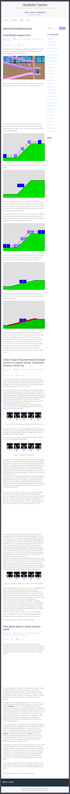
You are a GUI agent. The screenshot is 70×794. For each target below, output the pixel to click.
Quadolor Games (35, 4)
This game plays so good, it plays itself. (22, 628)
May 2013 (50, 119)
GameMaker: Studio (30, 39)
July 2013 (50, 112)
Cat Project (19, 39)
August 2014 (51, 71)
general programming (23, 369)
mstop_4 (8, 39)
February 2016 (52, 42)
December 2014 (52, 58)
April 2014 (50, 83)
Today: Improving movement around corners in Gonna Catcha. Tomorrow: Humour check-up (24, 362)
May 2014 (50, 80)
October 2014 (51, 64)
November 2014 (52, 61)
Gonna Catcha (34, 369)
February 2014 (52, 90)
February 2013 (52, 128)
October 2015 (51, 51)
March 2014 (51, 87)
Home (6, 20)
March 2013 (51, 125)
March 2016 (51, 39)
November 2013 (52, 99)
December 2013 (52, 96)
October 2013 (51, 103)
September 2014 (52, 67)
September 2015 (52, 55)
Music (22, 20)
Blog (28, 20)
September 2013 (52, 106)
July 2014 (50, 74)
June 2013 (50, 115)
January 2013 (51, 131)
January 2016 (51, 45)
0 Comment (21, 45)
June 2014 (50, 77)
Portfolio (14, 20)
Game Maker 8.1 (21, 633)
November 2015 (52, 48)
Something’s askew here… (17, 35)
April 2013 (50, 122)
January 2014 (51, 93)
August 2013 (51, 109)
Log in (49, 142)
